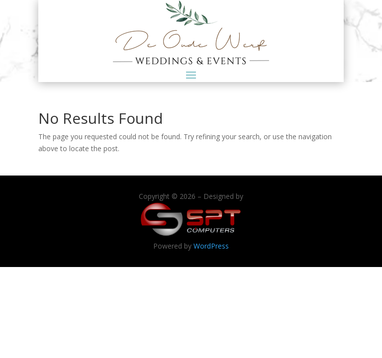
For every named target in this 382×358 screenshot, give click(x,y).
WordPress (211, 246)
